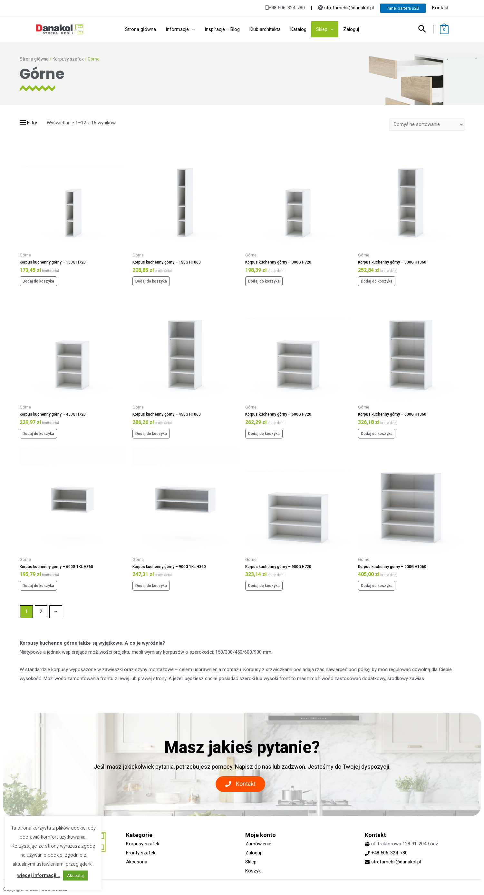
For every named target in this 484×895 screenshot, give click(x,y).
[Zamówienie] (427, 124)
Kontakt (440, 8)
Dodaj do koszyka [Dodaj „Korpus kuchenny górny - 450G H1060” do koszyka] (151, 433)
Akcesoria (136, 862)
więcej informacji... (38, 875)
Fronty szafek (140, 853)
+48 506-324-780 (389, 853)
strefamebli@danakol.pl (349, 8)
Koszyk (253, 871)
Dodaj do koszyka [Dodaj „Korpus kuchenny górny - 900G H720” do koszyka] (264, 585)
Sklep (251, 862)
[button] (240, 784)
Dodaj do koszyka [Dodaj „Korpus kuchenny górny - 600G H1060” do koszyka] (376, 433)
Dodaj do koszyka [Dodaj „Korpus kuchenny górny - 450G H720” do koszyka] (38, 433)
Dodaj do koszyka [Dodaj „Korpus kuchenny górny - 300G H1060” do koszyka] (376, 281)
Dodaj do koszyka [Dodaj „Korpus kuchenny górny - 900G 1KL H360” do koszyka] (151, 585)
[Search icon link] (422, 29)
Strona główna (34, 59)
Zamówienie (258, 844)
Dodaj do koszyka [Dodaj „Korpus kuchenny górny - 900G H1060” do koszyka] (376, 585)
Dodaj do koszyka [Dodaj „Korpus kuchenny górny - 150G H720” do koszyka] (38, 281)
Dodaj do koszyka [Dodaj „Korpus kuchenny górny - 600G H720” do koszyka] (264, 433)
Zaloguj (253, 853)
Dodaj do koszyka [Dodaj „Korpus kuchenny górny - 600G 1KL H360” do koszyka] (38, 585)
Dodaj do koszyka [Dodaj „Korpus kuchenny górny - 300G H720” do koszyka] (264, 281)
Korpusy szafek (68, 59)
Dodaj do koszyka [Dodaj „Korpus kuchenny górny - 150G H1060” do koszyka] (151, 281)
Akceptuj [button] (75, 875)
